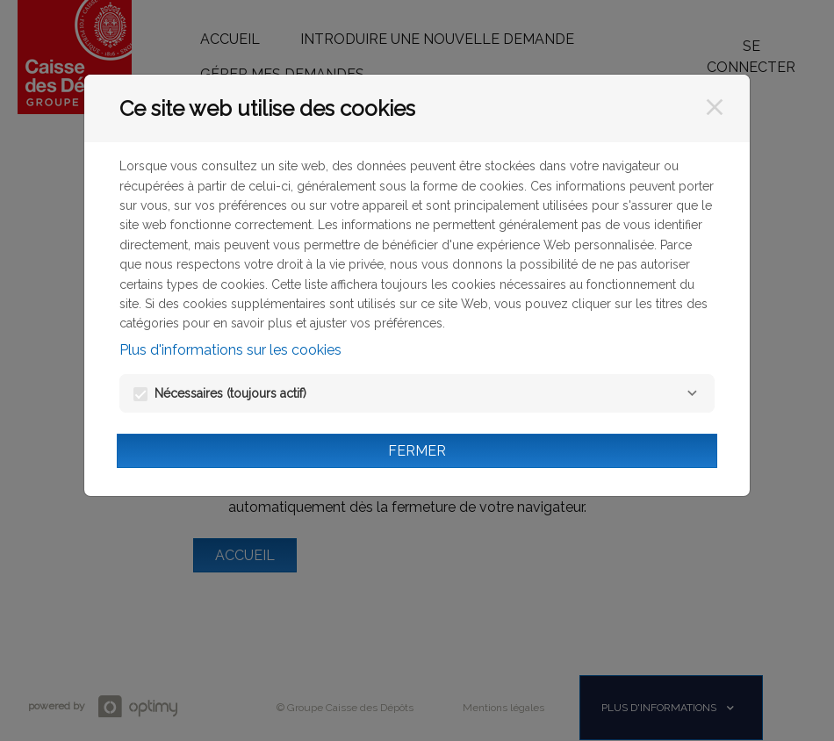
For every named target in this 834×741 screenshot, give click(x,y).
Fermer (417, 450)
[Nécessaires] (691, 393)
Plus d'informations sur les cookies (230, 350)
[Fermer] (715, 107)
